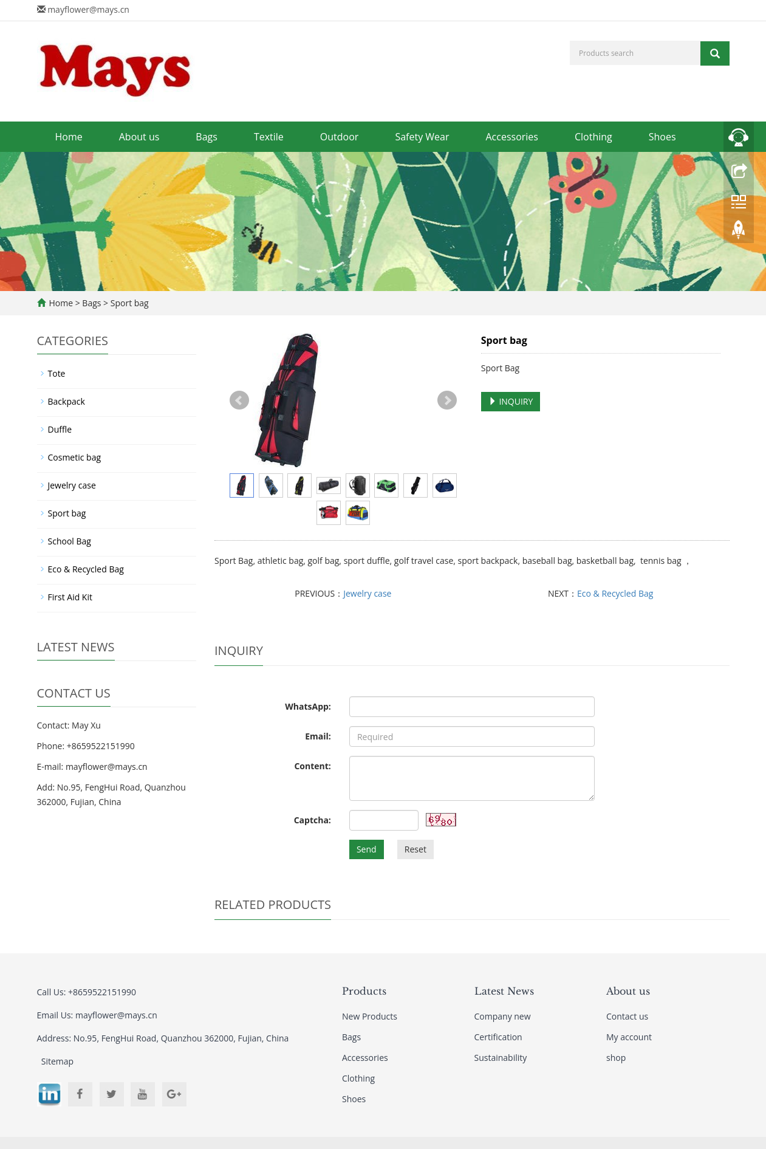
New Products (369, 1016)
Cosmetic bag (74, 457)
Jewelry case (367, 593)
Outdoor (339, 136)
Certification (498, 1037)
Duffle (60, 429)
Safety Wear (422, 136)
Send (367, 849)
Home (69, 136)
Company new (502, 1016)
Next (447, 400)
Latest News (504, 991)
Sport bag (128, 303)
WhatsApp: (308, 706)
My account (629, 1037)
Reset (415, 849)
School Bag (69, 541)
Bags (206, 136)
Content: (312, 766)
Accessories (511, 136)
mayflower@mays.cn (88, 9)
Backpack (66, 401)
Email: (318, 736)
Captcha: (312, 820)
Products (364, 991)
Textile (269, 136)
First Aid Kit (70, 597)
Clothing (593, 136)
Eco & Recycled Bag (615, 593)
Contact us (627, 1016)
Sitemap (57, 1061)
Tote (57, 373)
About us (139, 136)
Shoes (662, 136)
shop (616, 1057)
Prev (239, 400)
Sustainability (500, 1057)
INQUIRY (510, 401)
